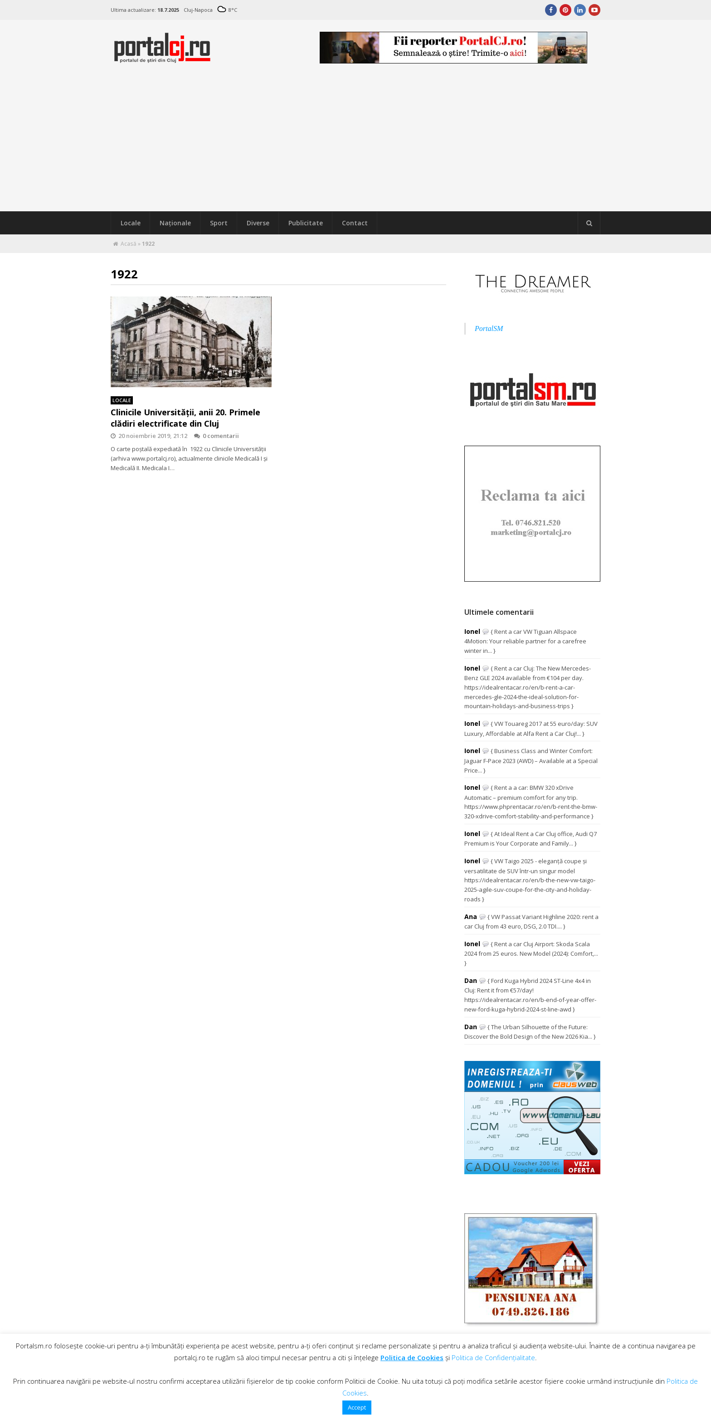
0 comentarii (216, 436)
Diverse (258, 223)
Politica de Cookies (411, 1357)
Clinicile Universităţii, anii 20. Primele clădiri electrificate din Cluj (185, 418)
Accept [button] (357, 1407)
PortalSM (489, 328)
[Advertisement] (355, 143)
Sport (219, 223)
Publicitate (305, 223)
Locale (131, 223)
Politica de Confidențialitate (493, 1357)
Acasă (128, 244)
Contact (355, 223)
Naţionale (175, 223)
